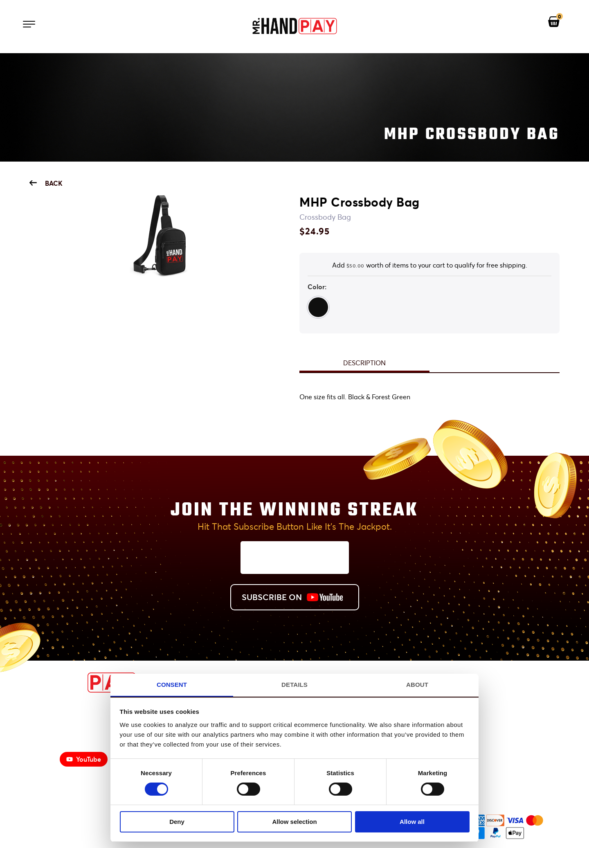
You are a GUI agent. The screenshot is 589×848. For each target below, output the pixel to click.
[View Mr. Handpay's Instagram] (547, 683)
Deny (176, 821)
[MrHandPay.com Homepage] (82, 690)
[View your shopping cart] (554, 22)
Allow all (412, 821)
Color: (317, 286)
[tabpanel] (429, 397)
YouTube (83, 759)
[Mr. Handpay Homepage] (294, 26)
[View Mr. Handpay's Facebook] (521, 683)
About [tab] (417, 684)
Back (46, 183)
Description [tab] (364, 362)
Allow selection (294, 821)
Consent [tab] (172, 684)
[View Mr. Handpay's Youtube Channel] (495, 683)
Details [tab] (294, 684)
